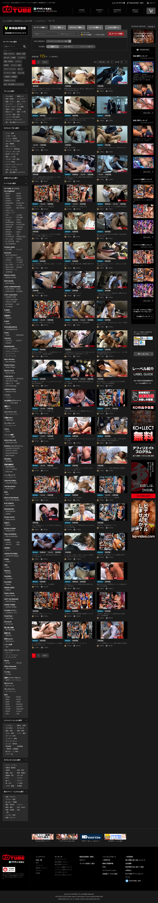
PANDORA (9, 203)
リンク (127, 877)
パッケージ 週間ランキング (63, 867)
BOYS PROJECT (11, 255)
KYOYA (19, 711)
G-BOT (6, 321)
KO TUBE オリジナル (11, 188)
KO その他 (9, 239)
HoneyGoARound (12, 453)
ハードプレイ (21, 99)
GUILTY (19, 341)
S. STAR (19, 205)
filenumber (9, 472)
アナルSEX (9, 96)
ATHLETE (19, 379)
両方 (52, 46)
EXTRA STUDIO (10, 528)
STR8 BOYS (8, 376)
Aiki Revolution (9, 486)
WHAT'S (8, 544)
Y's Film (7, 672)
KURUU (8, 201)
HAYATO (19, 707)
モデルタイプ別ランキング (63, 875)
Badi (6, 492)
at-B (17, 304)
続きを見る (146, 113)
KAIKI (18, 702)
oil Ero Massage (11, 386)
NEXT (45, 62)
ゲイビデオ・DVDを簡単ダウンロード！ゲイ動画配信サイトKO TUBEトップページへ (13, 857)
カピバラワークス (10, 412)
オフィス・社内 (10, 736)
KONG (6, 559)
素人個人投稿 (9, 627)
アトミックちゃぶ (12, 655)
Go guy (8, 220)
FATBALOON (10, 531)
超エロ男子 (9, 265)
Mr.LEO (19, 663)
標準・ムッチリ (10, 146)
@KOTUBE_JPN (135, 881)
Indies (18, 232)
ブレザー (20, 778)
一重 (7, 812)
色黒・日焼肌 (10, 810)
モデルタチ (20, 728)
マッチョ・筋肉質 (11, 138)
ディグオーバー (9, 423)
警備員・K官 (10, 775)
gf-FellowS (9, 304)
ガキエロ (9, 217)
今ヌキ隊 (9, 249)
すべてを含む (87, 34)
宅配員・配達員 (10, 767)
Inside (6, 333)
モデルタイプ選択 (75, 27)
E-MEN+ (7, 310)
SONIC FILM (20, 236)
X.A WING (9, 307)
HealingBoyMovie (10, 327)
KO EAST (7, 253)
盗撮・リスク (10, 101)
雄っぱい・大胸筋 (9, 57)
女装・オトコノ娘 (11, 169)
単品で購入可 (68, 46)
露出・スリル (21, 101)
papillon (8, 514)
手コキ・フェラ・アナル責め (15, 106)
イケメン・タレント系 (13, 151)
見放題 (38, 873)
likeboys (7, 571)
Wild (17, 544)
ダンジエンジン (9, 689)
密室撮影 (8, 746)
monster (19, 267)
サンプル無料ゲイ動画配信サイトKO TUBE (17, 21)
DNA (6, 565)
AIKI (17, 714)
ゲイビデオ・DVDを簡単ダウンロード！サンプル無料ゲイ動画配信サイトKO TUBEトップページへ (17, 8)
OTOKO (19, 239)
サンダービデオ (11, 657)
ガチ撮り (19, 215)
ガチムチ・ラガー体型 (13, 141)
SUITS (8, 205)
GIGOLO (9, 232)
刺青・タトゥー (10, 817)
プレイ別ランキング (61, 872)
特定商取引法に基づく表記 (134, 867)
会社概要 (128, 863)
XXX (7, 215)
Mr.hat (6, 661)
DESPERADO (9, 509)
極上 (17, 241)
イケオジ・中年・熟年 (13, 159)
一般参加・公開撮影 (10, 76)
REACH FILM (9, 371)
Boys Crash (10, 267)
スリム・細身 (10, 133)
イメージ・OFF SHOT (13, 117)
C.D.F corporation (10, 295)
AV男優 (19, 786)
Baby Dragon (10, 455)
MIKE (7, 699)
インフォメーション (109, 870)
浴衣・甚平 (20, 770)
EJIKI (7, 567)
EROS (18, 196)
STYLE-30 (7, 622)
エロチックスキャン (12, 351)
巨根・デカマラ (9, 54)
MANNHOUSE (9, 346)
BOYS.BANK (9, 281)
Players (8, 584)
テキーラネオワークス (12, 650)
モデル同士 (9, 728)
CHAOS (8, 260)
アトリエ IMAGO (11, 349)
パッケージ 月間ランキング (63, 869)
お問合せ (128, 870)
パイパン (18, 61)
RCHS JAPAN (9, 593)
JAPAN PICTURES (11, 554)
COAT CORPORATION (12, 287)
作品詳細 (150, 26)
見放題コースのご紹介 (110, 874)
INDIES (8, 198)
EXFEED (19, 291)
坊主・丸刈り (21, 807)
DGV (6, 695)
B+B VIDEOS (9, 503)
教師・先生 (9, 773)
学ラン (8, 778)
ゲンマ (8, 550)
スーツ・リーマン (9, 69)
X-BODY (8, 208)
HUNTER (9, 227)
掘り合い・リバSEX (12, 751)
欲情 (17, 383)
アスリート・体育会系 (13, 149)
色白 (18, 810)
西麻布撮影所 (9, 464)
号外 (17, 234)
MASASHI (19, 709)
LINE (18, 201)
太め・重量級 (10, 143)
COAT (18, 289)
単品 (37, 862)
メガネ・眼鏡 (10, 786)
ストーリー (9, 104)
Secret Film (20, 203)
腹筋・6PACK (8, 61)
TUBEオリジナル (9, 80)
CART (151, 11)
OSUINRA (7, 576)
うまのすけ (9, 258)
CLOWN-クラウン (10, 610)
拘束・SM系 (9, 99)
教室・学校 (9, 730)
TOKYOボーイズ (11, 269)
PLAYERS (7, 582)
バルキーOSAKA (11, 469)
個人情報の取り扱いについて (135, 860)
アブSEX (19, 262)
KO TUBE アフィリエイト (134, 874)
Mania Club (9, 225)
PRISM (8, 590)
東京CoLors (8, 639)
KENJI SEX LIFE (10, 440)
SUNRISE (9, 272)
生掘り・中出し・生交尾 (13, 109)
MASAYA (19, 704)
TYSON (19, 229)
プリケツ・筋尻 (16, 65)
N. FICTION (20, 225)
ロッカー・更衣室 (11, 743)
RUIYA (18, 699)
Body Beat (19, 335)
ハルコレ (7, 395)
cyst (7, 647)
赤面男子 (7, 316)
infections (19, 227)
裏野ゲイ (7, 406)
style (18, 542)
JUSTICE (7, 338)
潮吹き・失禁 (21, 54)
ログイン (152, 3)
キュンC (19, 249)
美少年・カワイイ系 (12, 154)
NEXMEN (7, 459)
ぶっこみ (9, 262)
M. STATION (10, 241)
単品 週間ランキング (61, 862)
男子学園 (19, 217)
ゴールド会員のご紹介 (87, 863)
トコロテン (21, 57)
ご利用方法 (106, 860)
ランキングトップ (60, 859)
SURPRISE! (10, 222)
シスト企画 (8, 644)
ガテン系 (21, 73)
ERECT (7, 523)
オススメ (38, 870)
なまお (6, 429)
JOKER (19, 198)
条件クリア (69, 41)
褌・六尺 (8, 783)
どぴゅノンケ (10, 213)
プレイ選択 (57, 27)
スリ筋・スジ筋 (10, 136)
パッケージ (39, 865)
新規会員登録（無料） (137, 3)
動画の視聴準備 (107, 863)
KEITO (8, 707)
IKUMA (8, 709)
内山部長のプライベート (12, 401)
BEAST (8, 193)
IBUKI (8, 702)
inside (8, 335)
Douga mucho (9, 517)
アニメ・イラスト (11, 167)
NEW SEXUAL (11, 601)
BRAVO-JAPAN (9, 275)
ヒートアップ (10, 353)
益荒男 (18, 258)
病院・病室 (20, 730)
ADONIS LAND (11, 297)
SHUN (8, 697)
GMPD (6, 65)
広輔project (8, 418)
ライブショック (11, 356)
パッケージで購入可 (86, 46)
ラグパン (20, 780)
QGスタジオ (8, 683)
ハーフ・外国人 (10, 161)
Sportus (8, 229)
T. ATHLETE (10, 236)
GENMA (7, 548)
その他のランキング (143, 316)
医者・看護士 (21, 773)
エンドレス (20, 265)
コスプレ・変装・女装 (13, 114)
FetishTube (8, 616)
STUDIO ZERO (9, 247)
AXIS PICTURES (10, 481)
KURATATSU (10, 291)
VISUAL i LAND (11, 302)
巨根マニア (9, 383)
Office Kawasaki (10, 666)
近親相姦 (20, 746)
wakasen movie (10, 389)
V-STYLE (19, 260)
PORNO (8, 343)
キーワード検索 (39, 27)
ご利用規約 (129, 857)
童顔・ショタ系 (10, 156)
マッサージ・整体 (9, 73)
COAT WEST (10, 289)
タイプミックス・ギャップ (14, 164)
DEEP (8, 196)
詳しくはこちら (143, 354)
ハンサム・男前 (10, 815)
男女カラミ (9, 112)
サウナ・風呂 (10, 733)
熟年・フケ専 (21, 112)
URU (7, 714)
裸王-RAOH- (20, 208)
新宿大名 (7, 633)
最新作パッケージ (41, 868)
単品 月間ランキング (61, 864)
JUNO (18, 220)
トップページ (81, 10)
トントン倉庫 (9, 435)
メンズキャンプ (9, 475)
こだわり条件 (112, 27)
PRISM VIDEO (9, 588)
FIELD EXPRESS (10, 534)
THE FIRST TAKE (12, 381)
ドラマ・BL (9, 754)
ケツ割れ (20, 783)
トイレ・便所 (21, 733)
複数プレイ (20, 96)
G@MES (7, 540)
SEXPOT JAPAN (11, 451)
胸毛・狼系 (9, 807)
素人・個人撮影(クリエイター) (13, 84)
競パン (20, 69)
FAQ (104, 867)
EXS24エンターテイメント (13, 446)
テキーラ (9, 652)
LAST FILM (9, 489)
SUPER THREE (9, 605)
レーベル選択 (94, 27)
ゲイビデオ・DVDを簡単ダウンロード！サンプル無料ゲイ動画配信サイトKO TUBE (29, 2)
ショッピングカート (109, 857)
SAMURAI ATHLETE (13, 448)
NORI (7, 704)
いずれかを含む (100, 34)
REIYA (8, 711)
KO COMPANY (9, 191)
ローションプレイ (11, 741)
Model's (19, 222)
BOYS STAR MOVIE (11, 498)
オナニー (20, 104)
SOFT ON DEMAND (11, 599)
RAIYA (18, 697)
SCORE (8, 234)
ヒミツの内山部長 (12, 403)
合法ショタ (9, 210)
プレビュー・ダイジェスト (14, 119)
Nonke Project (9, 365)
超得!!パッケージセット (12, 678)
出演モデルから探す (11, 178)
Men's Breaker (9, 359)
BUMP (18, 193)
